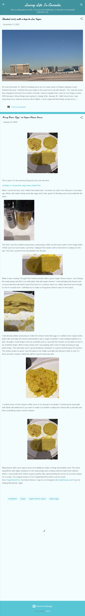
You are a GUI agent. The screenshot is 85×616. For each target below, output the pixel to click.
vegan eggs (54, 499)
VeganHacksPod (13, 480)
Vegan (23, 499)
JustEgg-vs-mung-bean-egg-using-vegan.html (21, 185)
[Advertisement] (42, 579)
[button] (81, 19)
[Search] (81, 5)
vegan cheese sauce (37, 499)
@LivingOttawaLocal (63, 480)
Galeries (48, 611)
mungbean (12, 499)
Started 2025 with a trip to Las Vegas (21, 19)
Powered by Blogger (43, 606)
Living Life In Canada (43, 5)
